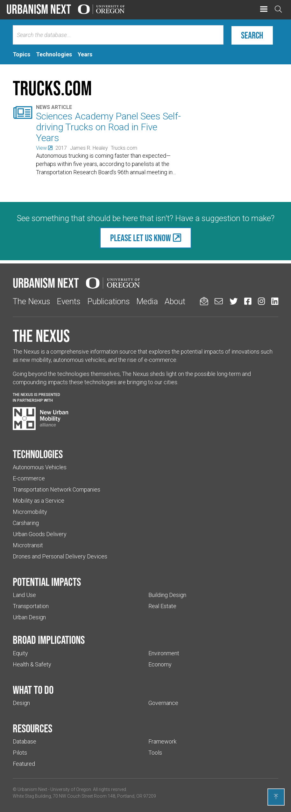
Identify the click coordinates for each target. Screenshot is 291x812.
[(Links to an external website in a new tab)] (44, 148)
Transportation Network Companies (56, 489)
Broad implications (49, 639)
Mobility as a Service (38, 500)
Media (147, 301)
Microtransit (28, 545)
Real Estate (162, 606)
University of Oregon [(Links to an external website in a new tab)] (70, 789)
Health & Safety (32, 664)
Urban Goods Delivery (40, 534)
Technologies (38, 454)
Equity (20, 653)
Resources (32, 728)
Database (24, 741)
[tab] (21, 54)
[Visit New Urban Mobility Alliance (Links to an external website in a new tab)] (40, 418)
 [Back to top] (276, 797)
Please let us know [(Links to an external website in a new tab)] (140, 238)
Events (69, 301)
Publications (108, 301)
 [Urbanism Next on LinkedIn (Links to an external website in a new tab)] (274, 301)
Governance (163, 703)
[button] (264, 9)
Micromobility (30, 511)
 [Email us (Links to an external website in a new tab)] (219, 301)
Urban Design (29, 617)
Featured (24, 763)
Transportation (31, 606)
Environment (163, 653)
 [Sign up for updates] (204, 301)
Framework (162, 741)
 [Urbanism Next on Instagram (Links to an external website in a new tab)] (261, 301)
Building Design (167, 595)
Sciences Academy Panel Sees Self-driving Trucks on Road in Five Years (108, 127)
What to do (33, 689)
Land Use (24, 595)
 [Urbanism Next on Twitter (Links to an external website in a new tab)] (234, 301)
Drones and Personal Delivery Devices (60, 556)
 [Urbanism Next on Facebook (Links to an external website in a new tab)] (247, 301)
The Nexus (31, 301)
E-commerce (29, 478)
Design (21, 703)
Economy (160, 664)
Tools (155, 752)
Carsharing (26, 523)
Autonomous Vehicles (40, 467)
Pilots (20, 752)
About (175, 301)
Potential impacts (47, 581)
